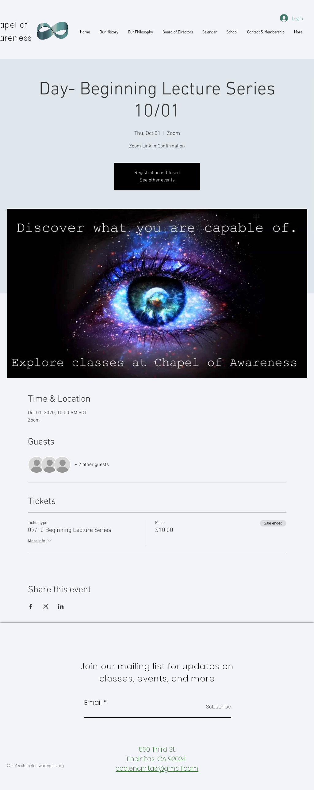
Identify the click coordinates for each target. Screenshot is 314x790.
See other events (157, 180)
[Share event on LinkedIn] (61, 606)
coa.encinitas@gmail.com (157, 768)
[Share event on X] (46, 606)
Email (93, 702)
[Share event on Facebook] (31, 606)
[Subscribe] (215, 707)
